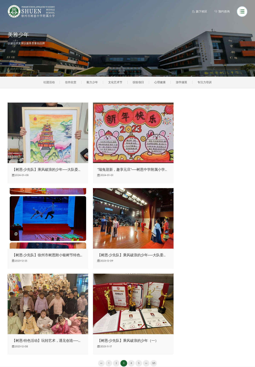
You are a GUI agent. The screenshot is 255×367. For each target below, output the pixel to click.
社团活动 (47, 82)
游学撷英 (182, 82)
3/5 (154, 272)
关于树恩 (13, 306)
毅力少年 (91, 82)
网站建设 (191, 359)
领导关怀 (13, 337)
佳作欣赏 (69, 82)
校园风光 (13, 312)
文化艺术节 (115, 82)
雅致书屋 (73, 312)
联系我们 (13, 344)
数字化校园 (75, 319)
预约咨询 (222, 11)
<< (101, 272)
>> (146, 272)
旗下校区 (199, 11)
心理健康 (160, 82)
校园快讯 (43, 306)
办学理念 (13, 331)
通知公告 (43, 312)
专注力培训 (206, 82)
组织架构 (13, 319)
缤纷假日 (138, 82)
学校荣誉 (13, 325)
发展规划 (73, 325)
